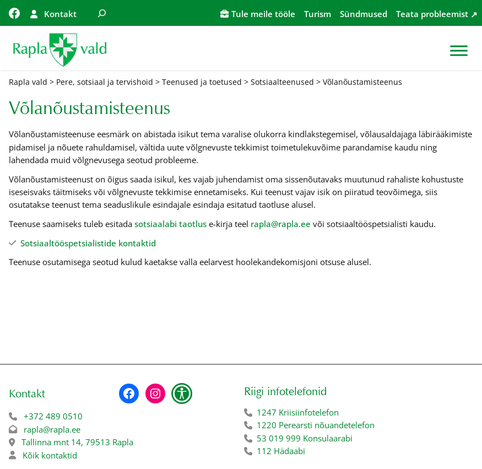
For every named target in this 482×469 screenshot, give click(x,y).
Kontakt (60, 13)
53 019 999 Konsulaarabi (305, 438)
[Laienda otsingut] (101, 13)
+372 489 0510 (53, 416)
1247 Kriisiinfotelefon (298, 412)
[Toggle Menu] (459, 50)
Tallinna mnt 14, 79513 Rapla (77, 442)
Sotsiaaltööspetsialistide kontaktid (88, 243)
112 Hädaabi (281, 450)
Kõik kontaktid (50, 455)
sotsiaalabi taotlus (170, 223)
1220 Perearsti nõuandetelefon (316, 424)
